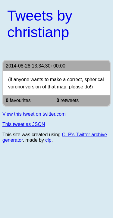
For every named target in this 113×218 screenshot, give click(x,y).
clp (48, 140)
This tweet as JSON (23, 124)
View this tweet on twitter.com (34, 114)
